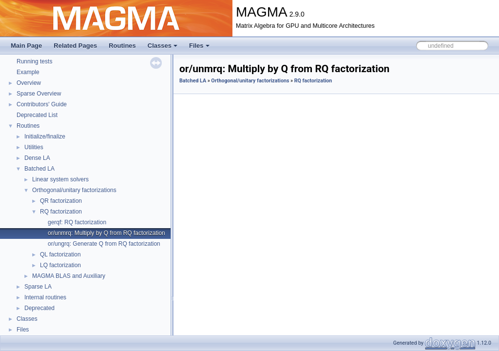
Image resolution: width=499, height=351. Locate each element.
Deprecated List (37, 115)
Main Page (26, 45)
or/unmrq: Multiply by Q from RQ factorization (106, 233)
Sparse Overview (39, 93)
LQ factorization (60, 265)
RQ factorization (61, 211)
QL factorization (60, 254)
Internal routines (45, 297)
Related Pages (75, 45)
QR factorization (61, 200)
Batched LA (39, 168)
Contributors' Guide (42, 104)
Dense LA (37, 158)
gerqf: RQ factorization (77, 222)
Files (199, 45)
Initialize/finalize (44, 136)
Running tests (34, 61)
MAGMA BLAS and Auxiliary (68, 276)
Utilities (33, 147)
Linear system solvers (60, 179)
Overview (29, 82)
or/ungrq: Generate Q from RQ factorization (104, 243)
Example (28, 72)
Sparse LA (38, 286)
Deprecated (39, 308)
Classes (162, 45)
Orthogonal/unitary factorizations (74, 190)
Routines (122, 45)
